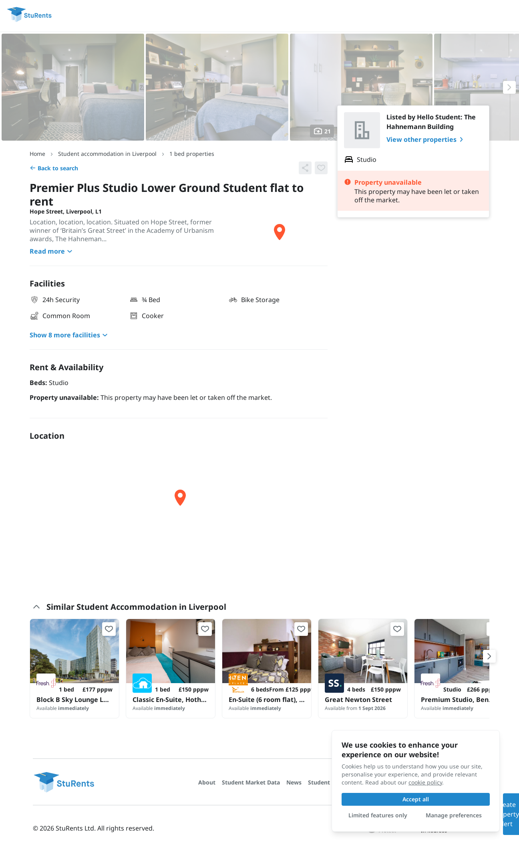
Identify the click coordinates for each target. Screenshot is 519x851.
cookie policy (425, 782)
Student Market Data (251, 782)
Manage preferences (454, 815)
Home (37, 153)
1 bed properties (191, 153)
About (206, 782)
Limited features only (377, 815)
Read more (52, 251)
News (294, 782)
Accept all (415, 799)
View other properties (426, 139)
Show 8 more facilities (70, 335)
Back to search (54, 168)
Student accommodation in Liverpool (107, 153)
